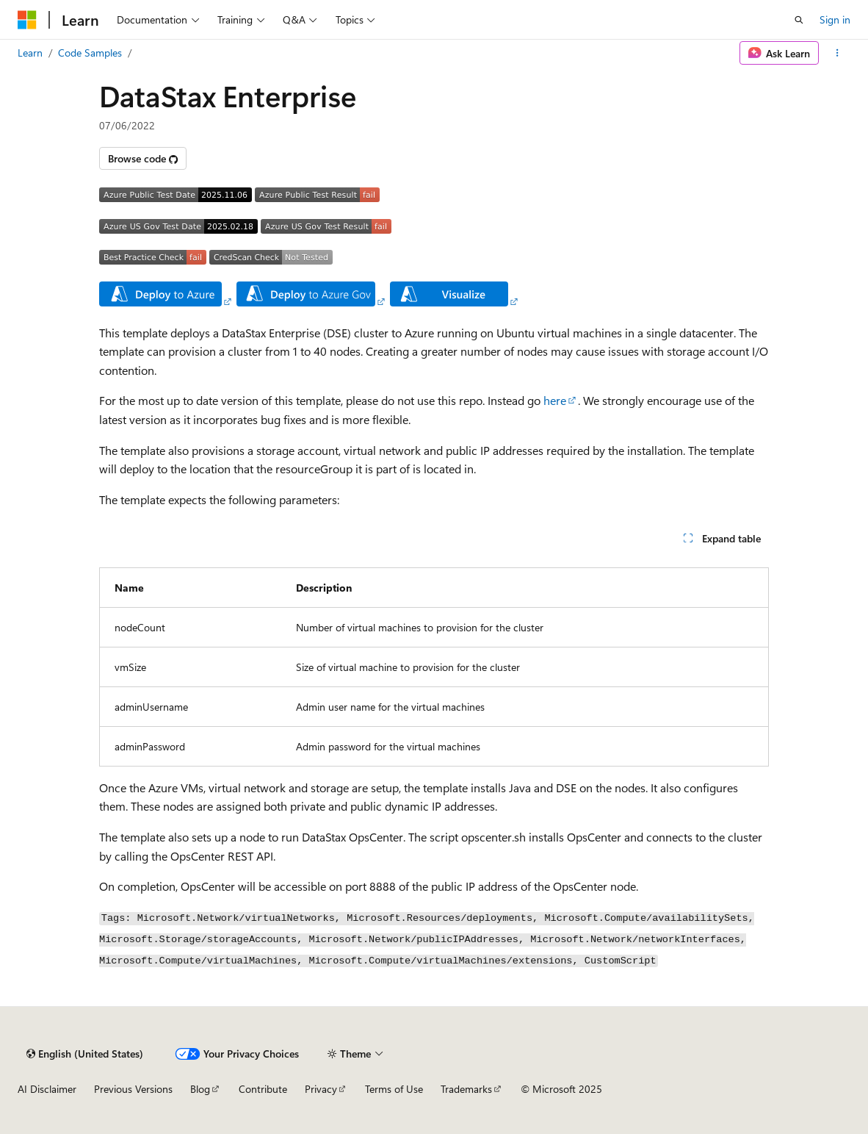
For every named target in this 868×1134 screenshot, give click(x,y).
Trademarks (466, 1089)
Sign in (835, 19)
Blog (200, 1089)
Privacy (321, 1089)
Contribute (263, 1089)
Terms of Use (394, 1089)
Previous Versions (133, 1089)
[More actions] (837, 53)
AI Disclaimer (47, 1089)
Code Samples (90, 53)
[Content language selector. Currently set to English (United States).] (85, 1054)
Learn (30, 53)
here (554, 400)
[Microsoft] (27, 19)
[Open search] (799, 20)
